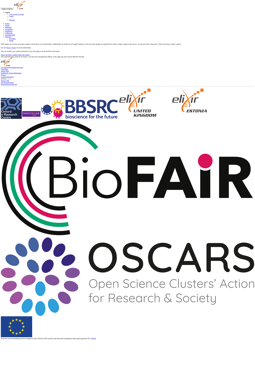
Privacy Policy (11, 48)
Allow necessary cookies (9, 55)
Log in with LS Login (16, 14)
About (7, 23)
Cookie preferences (7, 77)
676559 (93, 338)
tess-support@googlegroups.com (12, 67)
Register (12, 20)
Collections (9, 33)
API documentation (7, 82)
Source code (5, 81)
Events (7, 25)
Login (11, 16)
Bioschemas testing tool (9, 84)
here (37, 51)
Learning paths (10, 35)
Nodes (11, 40)
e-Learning (8, 29)
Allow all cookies (24, 55)
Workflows (9, 31)
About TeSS (5, 71)
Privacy (3, 75)
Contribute (4, 69)
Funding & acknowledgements (11, 73)
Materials (8, 27)
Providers (12, 39)
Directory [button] (8, 37)
